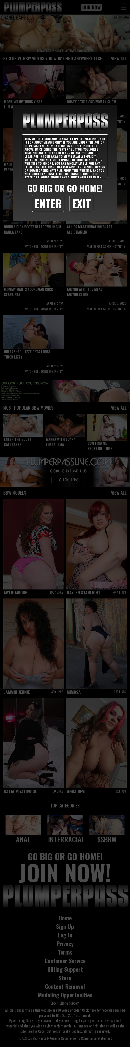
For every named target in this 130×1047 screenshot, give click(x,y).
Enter (48, 203)
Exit (81, 203)
